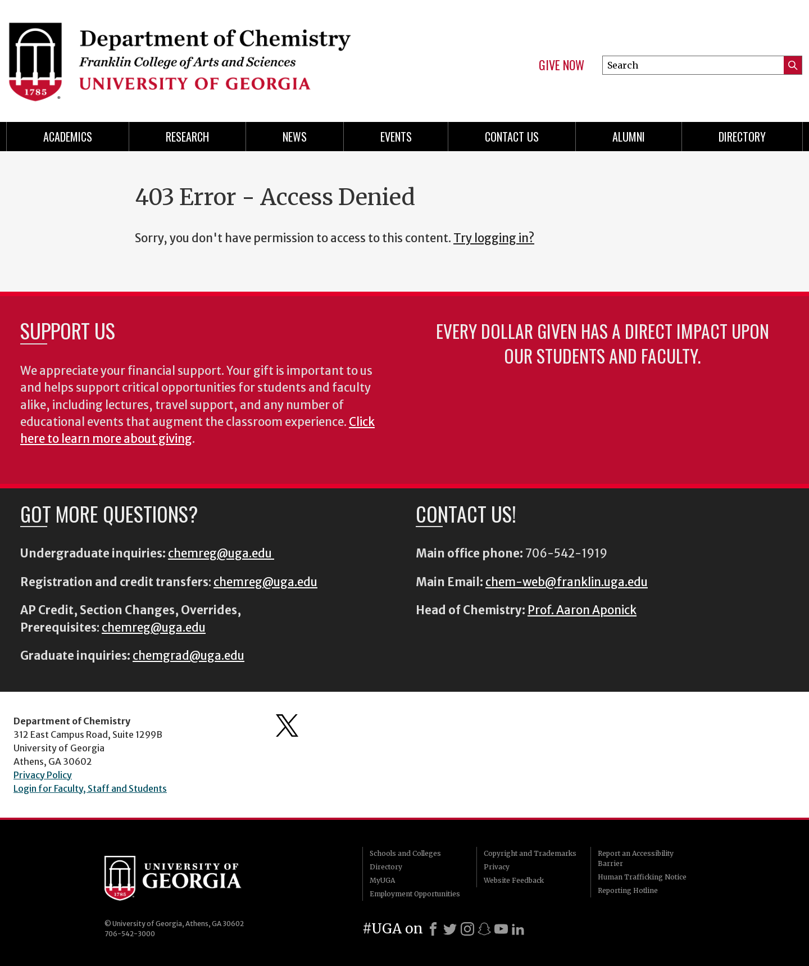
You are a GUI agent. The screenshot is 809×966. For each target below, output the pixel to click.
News (295, 136)
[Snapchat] (484, 929)
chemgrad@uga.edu (188, 655)
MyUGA (382, 880)
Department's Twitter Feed (287, 725)
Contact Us (512, 136)
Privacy (497, 867)
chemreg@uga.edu (221, 553)
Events (396, 136)
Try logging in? (493, 238)
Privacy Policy (42, 775)
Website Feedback (514, 880)
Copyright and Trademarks (530, 853)
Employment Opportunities (415, 894)
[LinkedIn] (518, 929)
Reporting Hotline (628, 890)
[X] (450, 929)
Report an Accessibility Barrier (636, 858)
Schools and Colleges (405, 853)
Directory (742, 136)
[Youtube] (501, 929)
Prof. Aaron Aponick (582, 610)
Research (187, 136)
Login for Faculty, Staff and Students (90, 788)
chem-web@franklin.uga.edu (566, 582)
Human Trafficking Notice (642, 877)
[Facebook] (433, 929)
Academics (67, 136)
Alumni (628, 136)
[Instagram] (467, 929)
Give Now (561, 65)
